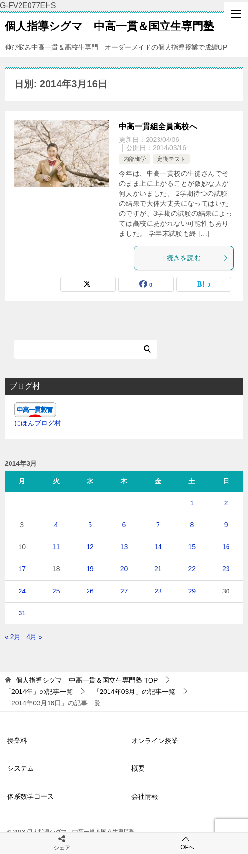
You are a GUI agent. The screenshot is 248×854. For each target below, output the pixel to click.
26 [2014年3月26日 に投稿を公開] (90, 591)
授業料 (17, 740)
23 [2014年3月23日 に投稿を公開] (226, 569)
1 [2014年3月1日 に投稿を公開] (192, 503)
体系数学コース (30, 796)
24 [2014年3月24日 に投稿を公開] (22, 591)
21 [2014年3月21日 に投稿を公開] (158, 569)
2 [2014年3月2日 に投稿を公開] (226, 503)
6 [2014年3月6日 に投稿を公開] (124, 525)
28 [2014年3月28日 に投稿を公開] (158, 591)
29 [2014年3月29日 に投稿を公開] (192, 591)
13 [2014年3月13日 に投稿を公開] (124, 547)
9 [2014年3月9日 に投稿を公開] (226, 525)
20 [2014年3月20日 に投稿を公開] (124, 569)
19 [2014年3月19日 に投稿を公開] (90, 569)
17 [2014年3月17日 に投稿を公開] (22, 569)
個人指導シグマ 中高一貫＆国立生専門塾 (109, 25)
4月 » (34, 637)
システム (20, 768)
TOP (87, 680)
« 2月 (12, 637)
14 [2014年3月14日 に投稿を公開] (158, 547)
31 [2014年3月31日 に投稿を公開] (22, 613)
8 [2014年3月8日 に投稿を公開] (192, 525)
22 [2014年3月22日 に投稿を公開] (192, 569)
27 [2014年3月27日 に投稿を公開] (124, 591)
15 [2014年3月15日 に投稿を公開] (192, 547)
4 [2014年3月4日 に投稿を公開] (56, 525)
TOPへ (186, 843)
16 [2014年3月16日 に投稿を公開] (226, 547)
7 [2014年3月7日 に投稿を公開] (158, 525)
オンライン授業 (154, 740)
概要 (138, 768)
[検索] (85, 349)
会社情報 (144, 796)
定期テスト (171, 159)
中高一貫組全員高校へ (158, 126)
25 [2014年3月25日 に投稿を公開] (56, 591)
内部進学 (134, 159)
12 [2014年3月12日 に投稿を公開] (90, 547)
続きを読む (197, 257)
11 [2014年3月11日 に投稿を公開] (56, 547)
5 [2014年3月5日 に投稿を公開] (90, 525)
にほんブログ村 (37, 423)
